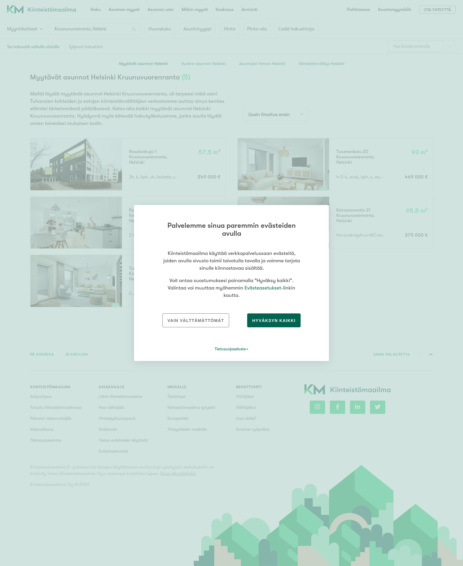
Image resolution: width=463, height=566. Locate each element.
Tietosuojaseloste (230, 349)
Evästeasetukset (262, 288)
